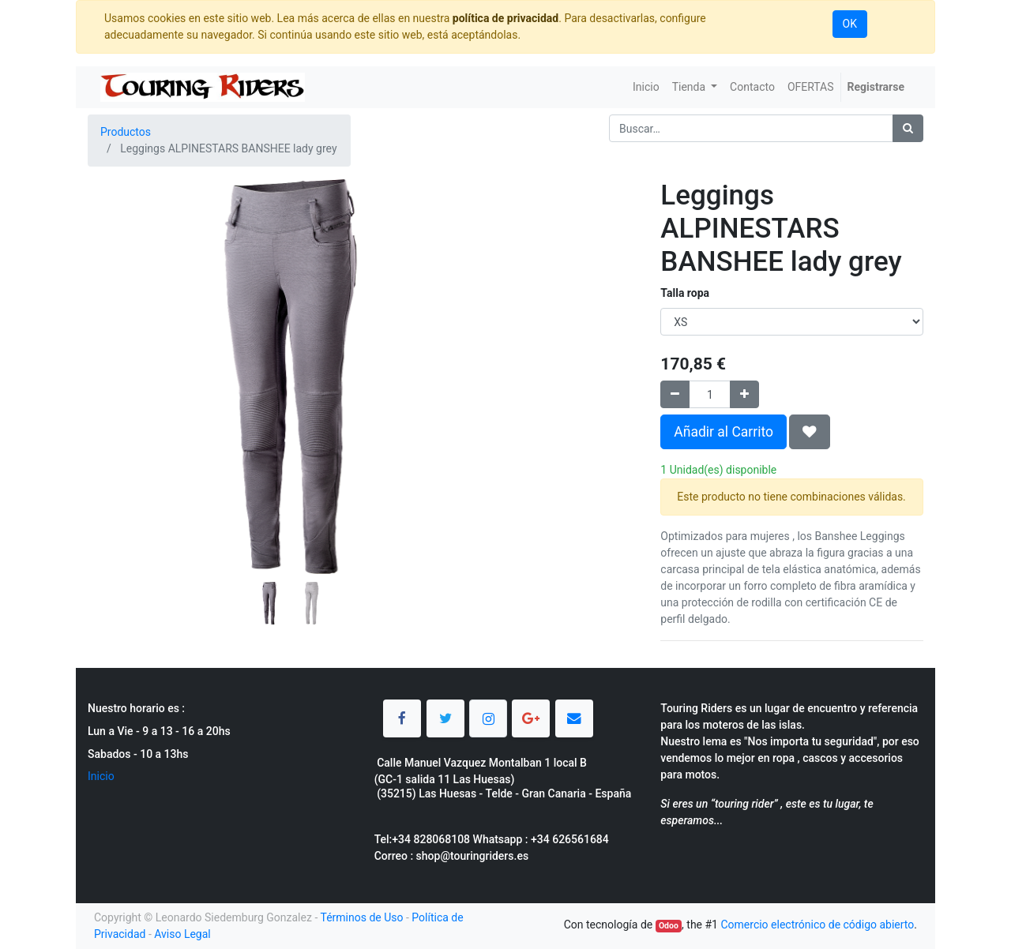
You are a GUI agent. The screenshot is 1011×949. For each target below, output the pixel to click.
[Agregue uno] (744, 394)
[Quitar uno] (675, 394)
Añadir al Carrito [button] (723, 432)
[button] (118, 337)
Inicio (101, 776)
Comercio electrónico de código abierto (817, 924)
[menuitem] (646, 87)
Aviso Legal (182, 934)
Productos (125, 132)
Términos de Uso (361, 917)
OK (850, 23)
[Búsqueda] (908, 128)
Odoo (668, 926)
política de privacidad (505, 18)
